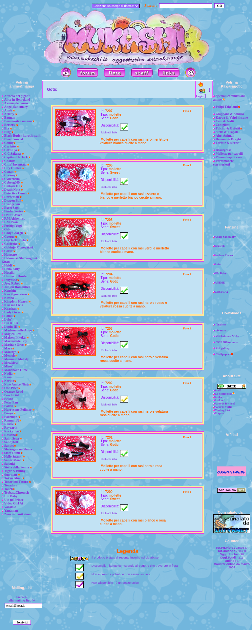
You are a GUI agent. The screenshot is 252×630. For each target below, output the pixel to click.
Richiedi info (109, 132)
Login (199, 96)
